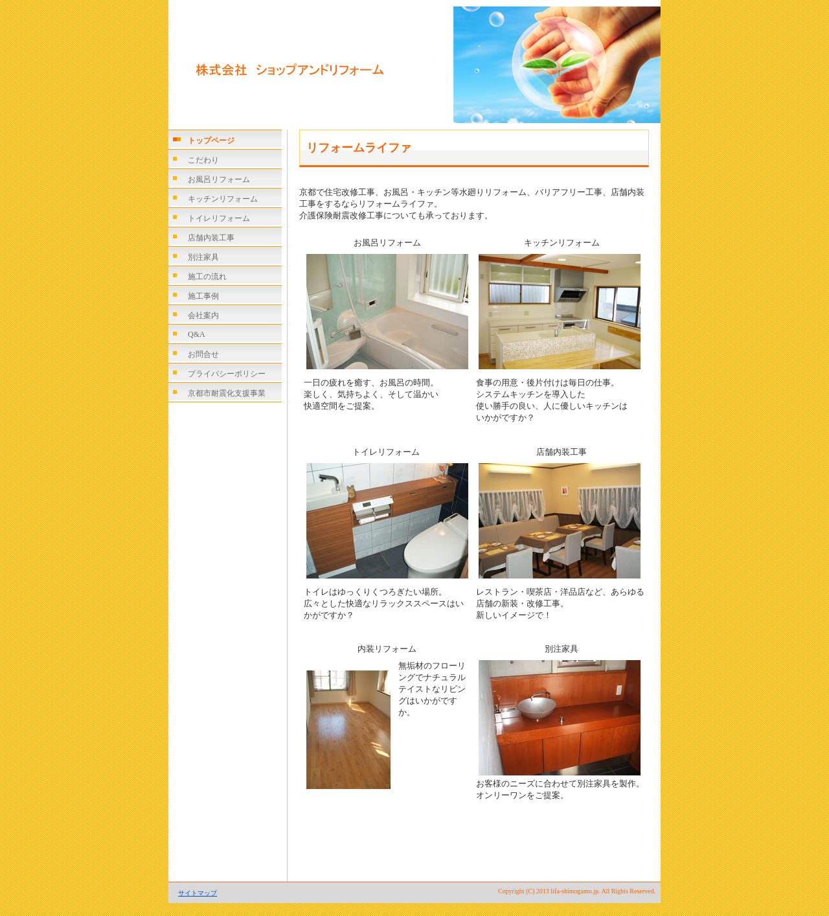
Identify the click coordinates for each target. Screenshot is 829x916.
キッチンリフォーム (223, 198)
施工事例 (203, 296)
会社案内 (203, 315)
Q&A (196, 334)
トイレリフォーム (219, 218)
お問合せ (203, 354)
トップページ (211, 140)
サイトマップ (197, 893)
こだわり (203, 160)
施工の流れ (207, 276)
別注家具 (203, 257)
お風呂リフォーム (219, 179)
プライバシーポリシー (227, 373)
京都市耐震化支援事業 (227, 393)
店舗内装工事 (211, 237)
